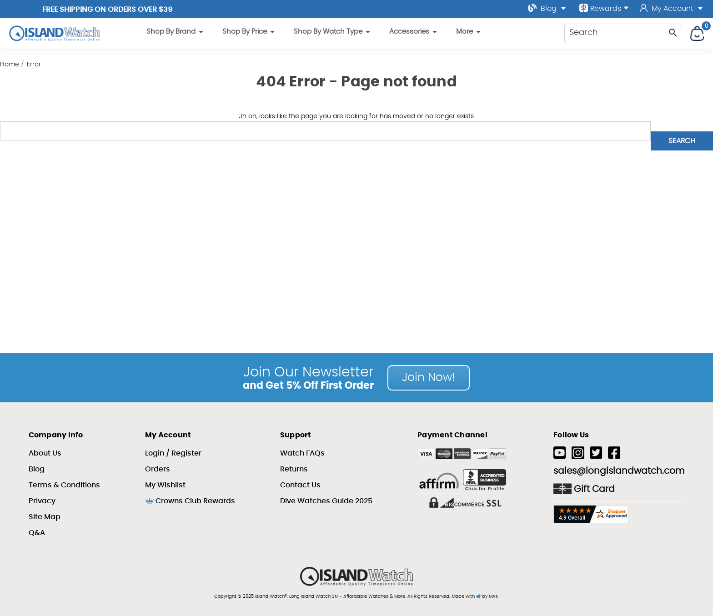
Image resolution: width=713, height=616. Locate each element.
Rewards (604, 8)
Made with (466, 596)
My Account (671, 8)
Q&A (37, 532)
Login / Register (173, 453)
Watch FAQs (302, 453)
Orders (157, 469)
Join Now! (428, 377)
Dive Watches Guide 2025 (326, 501)
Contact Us (300, 485)
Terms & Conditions (64, 485)
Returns (294, 469)
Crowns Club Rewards (190, 501)
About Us (45, 453)
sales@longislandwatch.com (618, 471)
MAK (493, 596)
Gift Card (584, 489)
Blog (547, 8)
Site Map (44, 517)
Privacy (42, 501)
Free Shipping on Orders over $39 (107, 9)
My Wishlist (165, 485)
